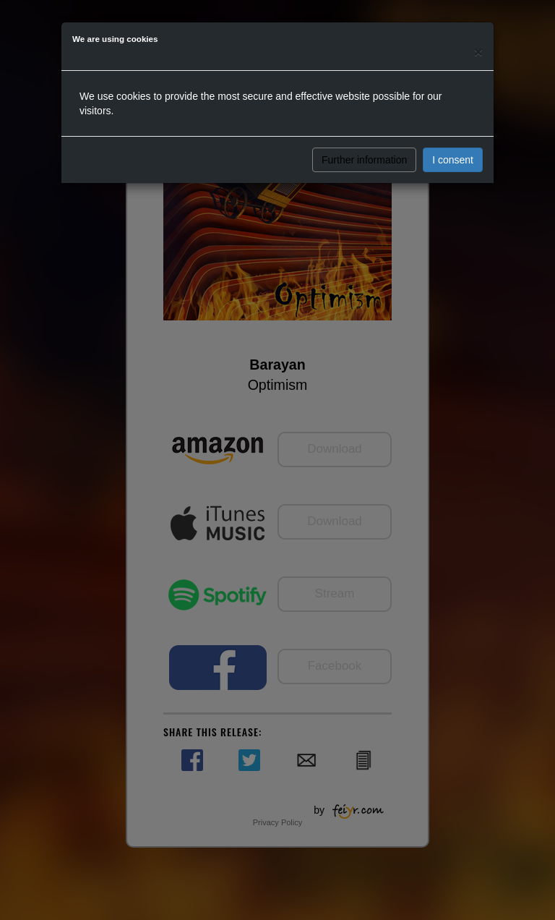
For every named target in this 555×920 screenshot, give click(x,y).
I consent (452, 160)
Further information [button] (364, 160)
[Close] (478, 51)
